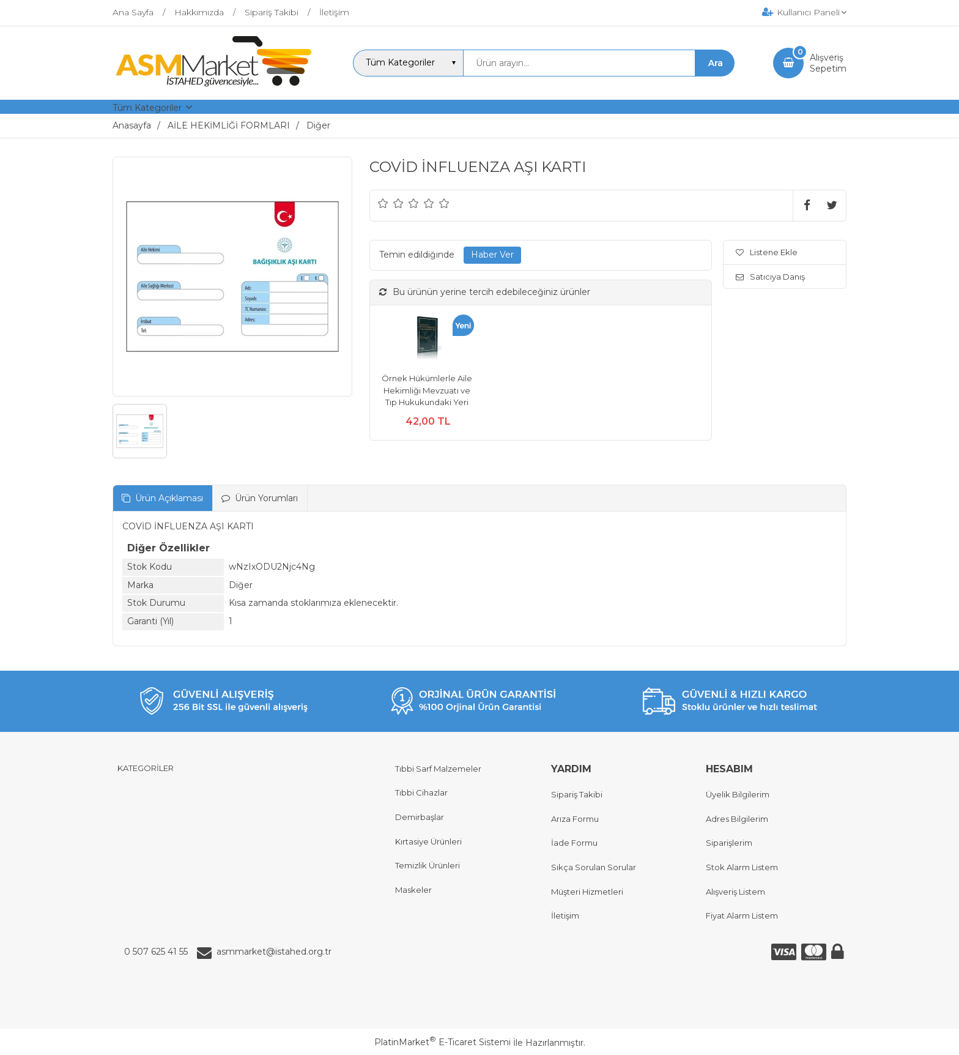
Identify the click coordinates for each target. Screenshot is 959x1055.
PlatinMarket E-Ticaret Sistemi (442, 1042)
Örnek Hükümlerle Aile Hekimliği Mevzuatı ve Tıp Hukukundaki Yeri (427, 390)
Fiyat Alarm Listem (742, 915)
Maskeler (413, 890)
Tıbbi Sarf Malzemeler (438, 769)
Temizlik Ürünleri (427, 865)
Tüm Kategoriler (147, 107)
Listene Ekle (767, 252)
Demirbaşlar (419, 817)
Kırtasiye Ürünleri (428, 841)
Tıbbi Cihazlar (421, 792)
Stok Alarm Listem (742, 867)
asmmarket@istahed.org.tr (274, 951)
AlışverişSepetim (828, 63)
